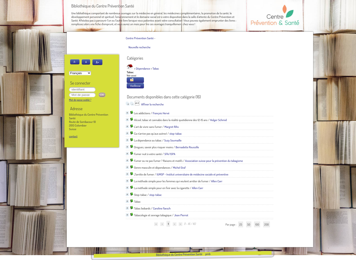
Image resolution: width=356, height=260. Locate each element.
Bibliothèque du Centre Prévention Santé (179, 254)
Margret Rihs (171, 127)
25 (240, 224)
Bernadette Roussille (187, 147)
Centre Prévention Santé (139, 38)
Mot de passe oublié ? (80, 100)
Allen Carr (216, 181)
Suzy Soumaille (172, 140)
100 (257, 224)
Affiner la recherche (152, 104)
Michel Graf (179, 167)
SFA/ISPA (169, 154)
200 (266, 224)
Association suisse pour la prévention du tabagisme (214, 161)
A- (75, 61)
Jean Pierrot (181, 215)
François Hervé (161, 113)
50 (248, 224)
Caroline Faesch (162, 208)
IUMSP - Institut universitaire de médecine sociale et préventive (192, 174)
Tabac (156, 68)
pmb (207, 254)
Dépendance (143, 68)
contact (73, 136)
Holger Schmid (218, 120)
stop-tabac (175, 133)
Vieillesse (135, 85)
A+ (97, 62)
